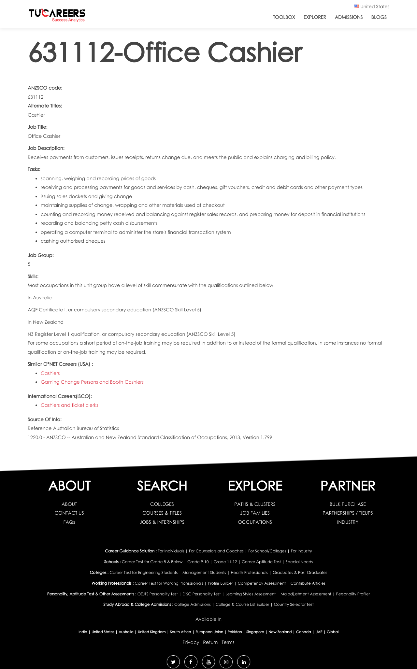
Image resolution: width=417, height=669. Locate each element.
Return (210, 642)
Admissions (349, 17)
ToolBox (284, 17)
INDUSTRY (347, 522)
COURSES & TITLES (162, 513)
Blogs (379, 17)
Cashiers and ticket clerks (69, 405)
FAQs (69, 522)
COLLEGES (162, 504)
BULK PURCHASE (348, 504)
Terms (228, 642)
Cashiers (50, 373)
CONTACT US (69, 513)
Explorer (315, 17)
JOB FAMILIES (255, 513)
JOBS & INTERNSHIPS (162, 522)
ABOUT (69, 504)
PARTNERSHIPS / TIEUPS (348, 513)
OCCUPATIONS (255, 522)
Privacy (190, 642)
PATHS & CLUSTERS (255, 504)
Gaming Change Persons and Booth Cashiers (92, 382)
